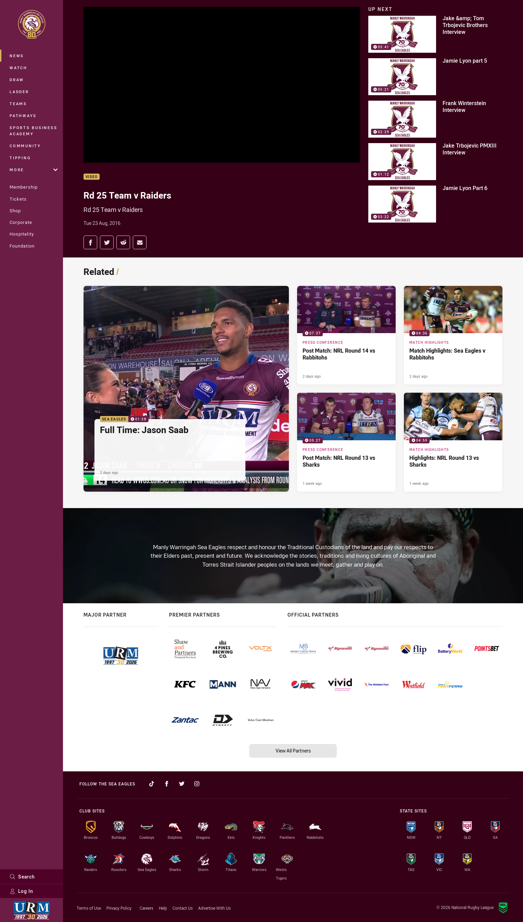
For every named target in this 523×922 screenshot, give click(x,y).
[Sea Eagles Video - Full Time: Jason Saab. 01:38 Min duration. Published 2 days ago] (186, 389)
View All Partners (293, 750)
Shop (15, 210)
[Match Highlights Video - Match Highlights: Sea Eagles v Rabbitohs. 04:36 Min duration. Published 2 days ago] (453, 335)
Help (163, 908)
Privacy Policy (118, 908)
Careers (146, 908)
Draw (17, 79)
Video (92, 177)
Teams (18, 103)
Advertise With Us (214, 908)
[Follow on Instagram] (197, 784)
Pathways (23, 115)
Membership (24, 187)
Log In (21, 891)
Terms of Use (89, 908)
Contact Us (183, 908)
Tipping (20, 157)
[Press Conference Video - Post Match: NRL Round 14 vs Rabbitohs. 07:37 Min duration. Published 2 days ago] (346, 335)
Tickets (18, 199)
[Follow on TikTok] (151, 784)
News (17, 55)
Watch (18, 67)
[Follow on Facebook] (166, 784)
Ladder (19, 91)
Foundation (22, 246)
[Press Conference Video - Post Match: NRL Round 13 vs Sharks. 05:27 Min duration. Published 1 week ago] (346, 442)
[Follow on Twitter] (181, 784)
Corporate (21, 222)
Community (25, 145)
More (34, 169)
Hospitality (22, 234)
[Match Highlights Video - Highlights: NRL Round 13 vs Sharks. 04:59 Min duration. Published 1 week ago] (453, 442)
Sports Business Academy (33, 130)
